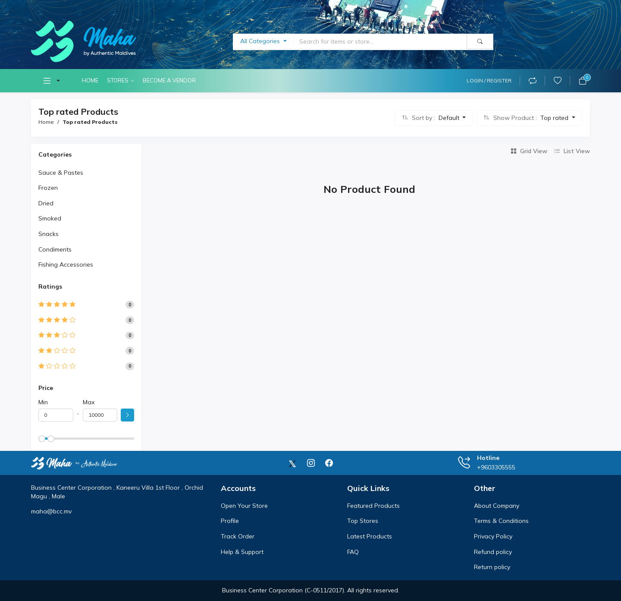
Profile (230, 521)
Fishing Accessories (65, 264)
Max (88, 402)
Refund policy (493, 552)
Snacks (48, 234)
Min (43, 402)
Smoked (49, 218)
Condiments (55, 249)
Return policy (492, 567)
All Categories (261, 41)
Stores (118, 80)
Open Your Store (244, 506)
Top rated (555, 118)
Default (450, 118)
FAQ (353, 552)
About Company (496, 506)
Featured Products (373, 506)
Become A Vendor (169, 80)
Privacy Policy (493, 536)
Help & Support (242, 552)
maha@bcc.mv (51, 511)
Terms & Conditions (501, 521)
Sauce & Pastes (60, 172)
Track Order (237, 536)
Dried (45, 203)
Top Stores (362, 521)
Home (90, 80)
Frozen (48, 188)
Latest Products (369, 536)
